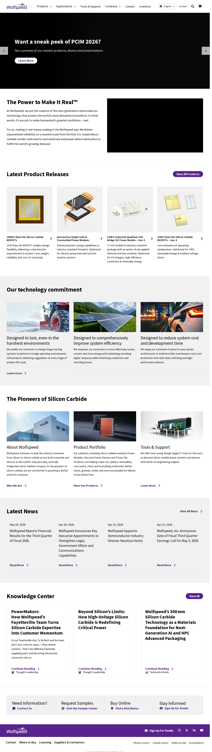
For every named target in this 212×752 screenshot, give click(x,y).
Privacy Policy (141, 742)
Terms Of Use (178, 742)
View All (194, 596)
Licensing (45, 742)
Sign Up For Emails (158, 730)
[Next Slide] (206, 51)
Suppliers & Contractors (69, 742)
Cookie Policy (160, 742)
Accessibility (196, 742)
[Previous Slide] (4, 51)
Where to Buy (27, 742)
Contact (183, 6)
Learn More (26, 60)
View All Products (188, 174)
